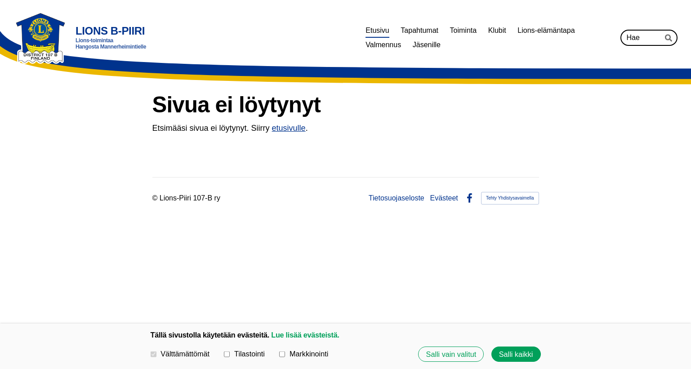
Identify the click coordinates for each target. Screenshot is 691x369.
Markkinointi (303, 354)
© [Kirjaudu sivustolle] (156, 198)
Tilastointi (244, 354)
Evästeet (444, 198)
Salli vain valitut (451, 354)
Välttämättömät (180, 354)
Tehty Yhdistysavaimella (510, 198)
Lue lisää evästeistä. (305, 335)
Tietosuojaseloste (396, 198)
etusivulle (289, 128)
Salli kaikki (516, 354)
